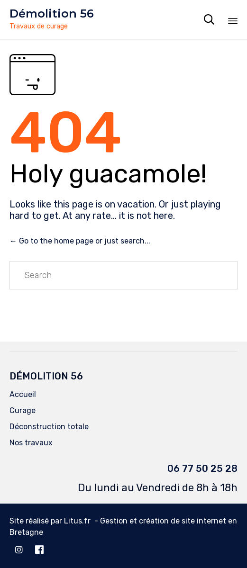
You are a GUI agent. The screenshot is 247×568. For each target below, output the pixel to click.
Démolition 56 (51, 13)
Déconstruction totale (49, 426)
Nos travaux (31, 442)
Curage (22, 410)
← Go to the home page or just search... (79, 240)
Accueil (22, 394)
